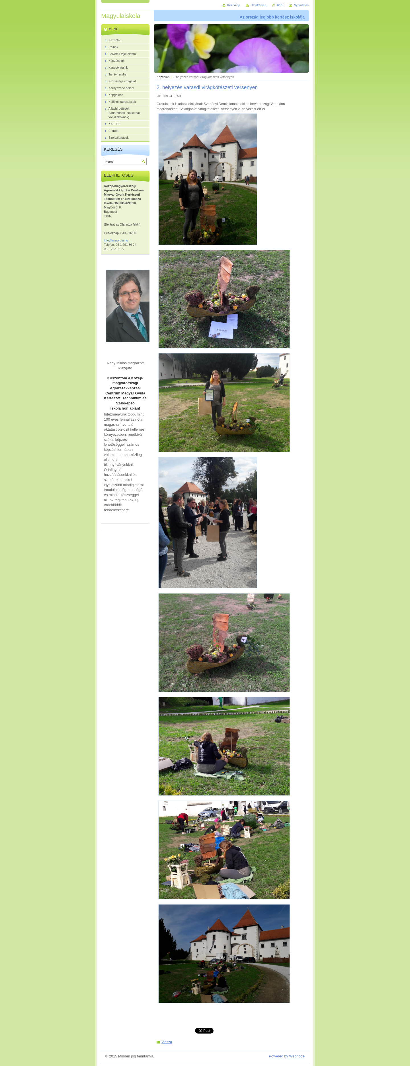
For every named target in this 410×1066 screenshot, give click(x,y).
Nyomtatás (301, 5)
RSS (280, 5)
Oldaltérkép (258, 5)
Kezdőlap (163, 77)
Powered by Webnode (287, 1056)
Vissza (166, 1042)
